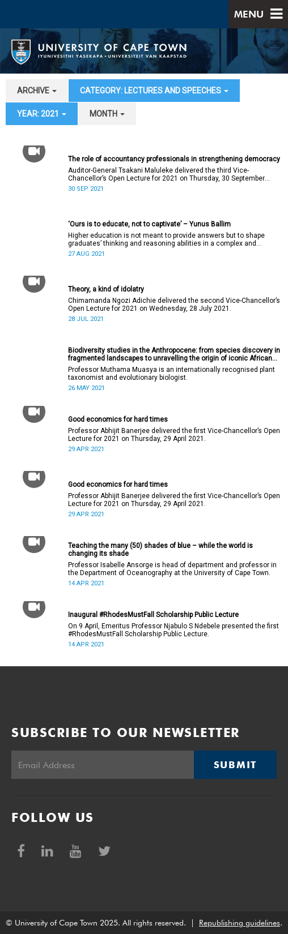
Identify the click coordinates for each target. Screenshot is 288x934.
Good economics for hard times (118, 419)
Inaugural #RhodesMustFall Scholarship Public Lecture (153, 615)
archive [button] (37, 90)
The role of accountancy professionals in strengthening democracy (174, 159)
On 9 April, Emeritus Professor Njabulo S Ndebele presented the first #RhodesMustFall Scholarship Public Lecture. (173, 630)
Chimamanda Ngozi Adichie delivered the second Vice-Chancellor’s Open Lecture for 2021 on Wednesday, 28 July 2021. (174, 304)
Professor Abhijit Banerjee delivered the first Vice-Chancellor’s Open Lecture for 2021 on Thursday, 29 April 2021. (174, 435)
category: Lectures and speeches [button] (154, 90)
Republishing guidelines (239, 922)
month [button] (107, 113)
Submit (235, 764)
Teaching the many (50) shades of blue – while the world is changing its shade (160, 550)
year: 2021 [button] (41, 113)
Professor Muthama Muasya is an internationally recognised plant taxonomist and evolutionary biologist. (171, 374)
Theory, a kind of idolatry (106, 289)
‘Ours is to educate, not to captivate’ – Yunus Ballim (149, 224)
